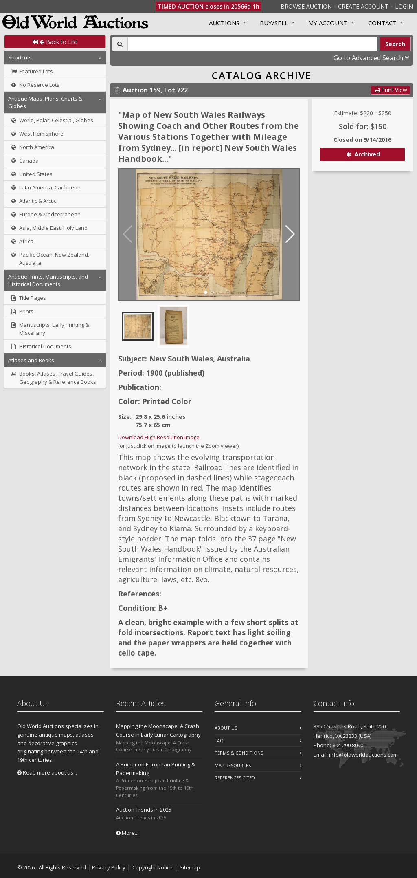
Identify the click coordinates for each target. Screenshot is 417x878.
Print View (390, 90)
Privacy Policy (108, 867)
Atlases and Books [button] (31, 360)
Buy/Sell (274, 23)
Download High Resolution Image (159, 437)
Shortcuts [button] (20, 57)
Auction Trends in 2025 (143, 809)
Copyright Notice (152, 867)
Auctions (224, 23)
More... (127, 832)
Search (395, 44)
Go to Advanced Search (371, 57)
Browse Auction (306, 6)
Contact (382, 23)
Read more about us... (47, 772)
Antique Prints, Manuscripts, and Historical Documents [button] (48, 280)
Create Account (363, 6)
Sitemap (190, 867)
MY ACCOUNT (328, 23)
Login (404, 6)
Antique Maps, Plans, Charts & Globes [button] (45, 102)
